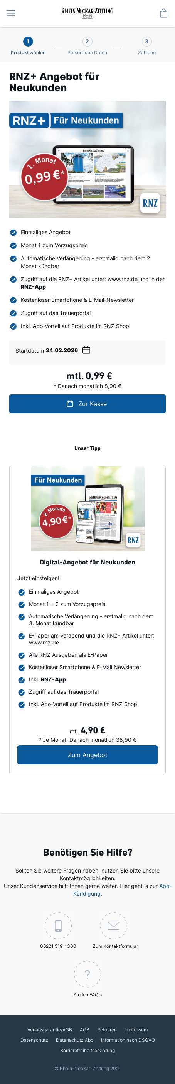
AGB (84, 1029)
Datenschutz (34, 1040)
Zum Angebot (113, 755)
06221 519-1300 (58, 930)
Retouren (107, 1029)
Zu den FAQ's (87, 979)
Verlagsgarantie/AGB (49, 1029)
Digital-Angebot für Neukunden (87, 562)
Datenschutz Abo (74, 1040)
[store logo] (87, 12)
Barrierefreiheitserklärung (87, 1050)
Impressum (136, 1029)
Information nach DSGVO (128, 1040)
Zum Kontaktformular (115, 930)
